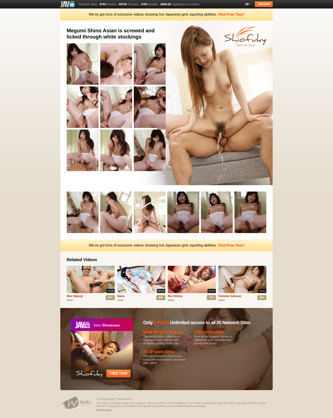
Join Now (264, 4)
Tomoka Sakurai (229, 296)
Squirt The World (245, 45)
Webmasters (103, 410)
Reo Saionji (75, 296)
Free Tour (118, 373)
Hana (120, 296)
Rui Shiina (175, 296)
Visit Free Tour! (231, 14)
